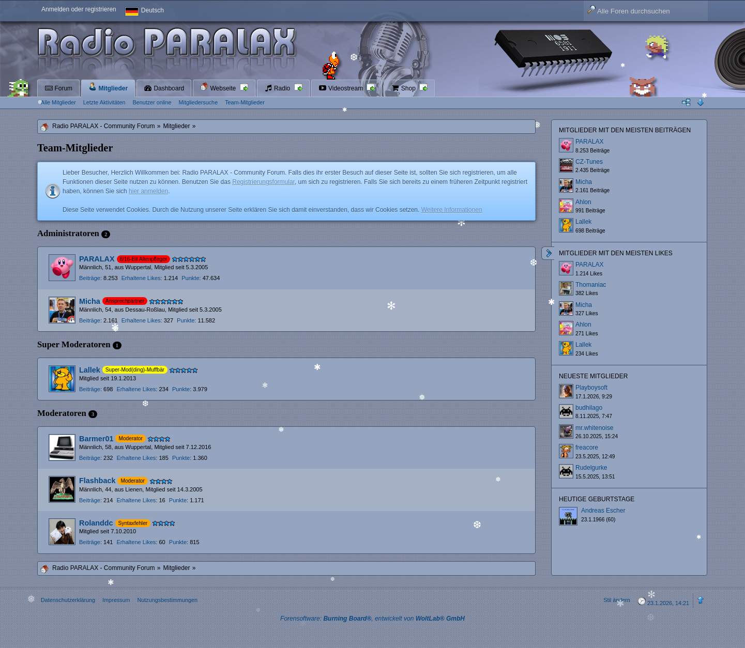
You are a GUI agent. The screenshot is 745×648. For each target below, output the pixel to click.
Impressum (116, 600)
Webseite (218, 87)
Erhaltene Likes (141, 278)
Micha (89, 301)
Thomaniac (590, 284)
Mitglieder (108, 87)
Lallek (89, 370)
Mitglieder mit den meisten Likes (616, 253)
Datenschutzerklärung (68, 600)
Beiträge (89, 278)
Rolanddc (96, 523)
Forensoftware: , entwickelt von (372, 618)
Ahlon (583, 202)
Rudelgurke (591, 467)
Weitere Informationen (451, 209)
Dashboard (164, 88)
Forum (58, 88)
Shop (404, 88)
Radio (278, 88)
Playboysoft (591, 387)
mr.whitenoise (594, 427)
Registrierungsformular (263, 182)
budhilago (588, 407)
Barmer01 (96, 439)
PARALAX (97, 259)
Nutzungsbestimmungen (167, 600)
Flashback (97, 480)
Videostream (341, 88)
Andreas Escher (603, 510)
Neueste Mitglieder (593, 376)
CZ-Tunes (589, 161)
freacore (586, 447)
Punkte (190, 278)
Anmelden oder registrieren (78, 9)
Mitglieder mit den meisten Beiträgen (625, 130)
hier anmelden (148, 191)
